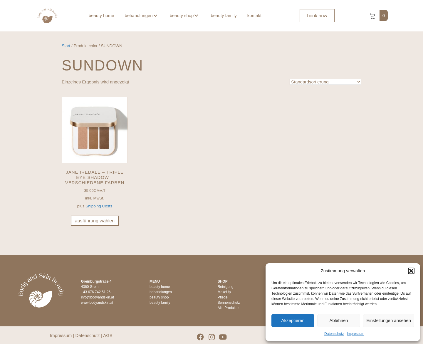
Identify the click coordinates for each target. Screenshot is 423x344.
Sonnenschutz (229, 303)
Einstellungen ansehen (388, 320)
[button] (411, 271)
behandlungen (161, 292)
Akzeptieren (292, 320)
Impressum (355, 334)
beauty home (160, 287)
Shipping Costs (98, 206)
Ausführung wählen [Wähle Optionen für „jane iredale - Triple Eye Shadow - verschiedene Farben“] (95, 220)
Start (66, 46)
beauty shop (159, 297)
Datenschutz (334, 334)
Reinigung (226, 287)
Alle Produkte (228, 308)
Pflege (223, 297)
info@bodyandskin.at (97, 297)
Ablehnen (338, 320)
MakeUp (224, 292)
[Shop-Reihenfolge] (325, 81)
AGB (108, 335)
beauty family (160, 303)
